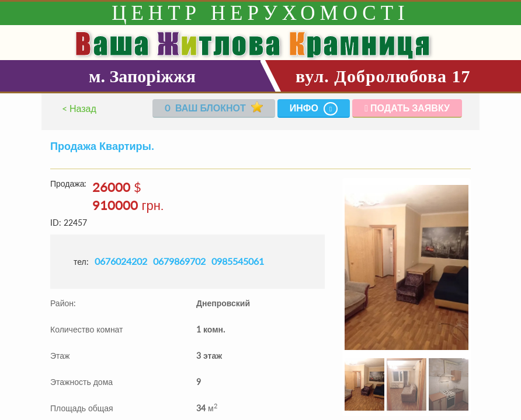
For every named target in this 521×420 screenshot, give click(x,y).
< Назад (79, 108)
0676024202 (121, 261)
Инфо (314, 109)
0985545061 (237, 261)
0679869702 (179, 261)
